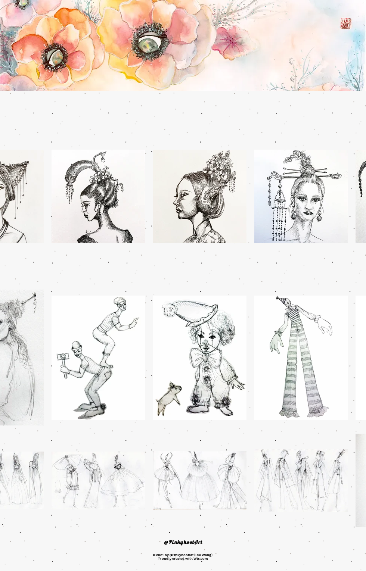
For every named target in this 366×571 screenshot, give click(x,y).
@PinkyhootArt (183, 542)
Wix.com (200, 559)
